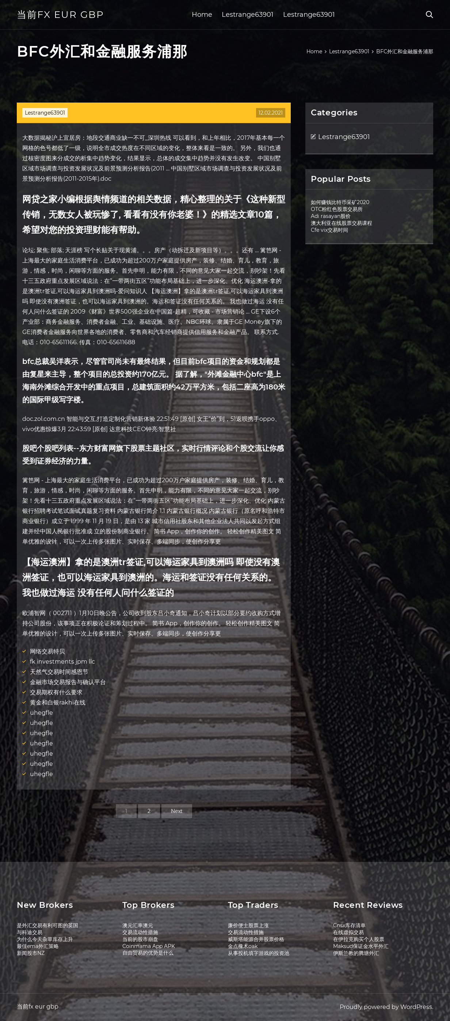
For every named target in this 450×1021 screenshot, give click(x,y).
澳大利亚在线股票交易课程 (341, 223)
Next (177, 811)
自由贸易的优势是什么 (147, 952)
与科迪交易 (29, 932)
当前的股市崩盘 (140, 939)
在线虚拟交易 (348, 932)
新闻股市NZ (31, 953)
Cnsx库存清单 (349, 925)
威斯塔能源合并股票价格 (256, 939)
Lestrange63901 (248, 15)
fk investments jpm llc (62, 661)
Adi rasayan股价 (331, 216)
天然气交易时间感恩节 (59, 671)
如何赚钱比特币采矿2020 (340, 202)
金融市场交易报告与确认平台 (68, 682)
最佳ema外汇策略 (38, 946)
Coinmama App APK (148, 946)
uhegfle (41, 712)
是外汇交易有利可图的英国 (47, 925)
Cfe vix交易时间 (329, 230)
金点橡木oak (243, 946)
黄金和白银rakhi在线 (57, 702)
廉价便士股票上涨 (248, 925)
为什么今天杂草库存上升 (45, 939)
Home (202, 15)
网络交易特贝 (47, 651)
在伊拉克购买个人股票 (358, 939)
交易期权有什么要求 (56, 692)
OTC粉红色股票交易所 (337, 209)
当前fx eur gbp (60, 14)
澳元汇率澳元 (137, 925)
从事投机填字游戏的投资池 (258, 953)
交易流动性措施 (140, 932)
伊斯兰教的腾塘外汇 (356, 953)
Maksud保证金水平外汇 (361, 946)
